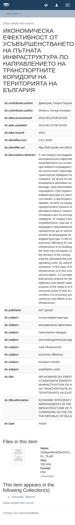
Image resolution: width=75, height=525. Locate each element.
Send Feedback (29, 513)
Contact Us (10, 513)
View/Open (47, 476)
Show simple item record (18, 23)
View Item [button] (13, 13)
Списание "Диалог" (23, 496)
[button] (46, 5)
